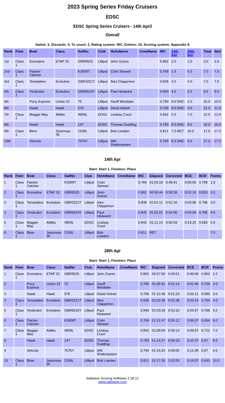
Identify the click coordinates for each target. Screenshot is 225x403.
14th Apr (174, 53)
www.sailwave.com (112, 382)
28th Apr (191, 53)
